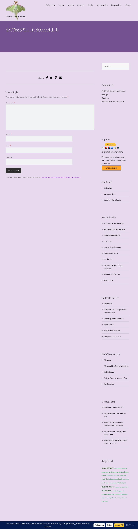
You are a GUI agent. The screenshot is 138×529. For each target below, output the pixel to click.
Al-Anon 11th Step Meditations (116, 366)
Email (8, 146)
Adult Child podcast (112, 330)
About (128, 4)
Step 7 (116, 498)
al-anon (125, 468)
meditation (106, 490)
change (126, 472)
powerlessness (110, 494)
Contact (80, 4)
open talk (122, 491)
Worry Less (108, 280)
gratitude (120, 482)
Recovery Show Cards (112, 200)
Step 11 (103, 498)
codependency (110, 475)
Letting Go (108, 259)
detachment (110, 479)
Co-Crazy (107, 241)
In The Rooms (109, 372)
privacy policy (109, 194)
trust (103, 501)
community (116, 475)
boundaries (119, 472)
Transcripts (116, 4)
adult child (120, 468)
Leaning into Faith (111, 253)
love (127, 487)
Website (9, 157)
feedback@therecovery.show (113, 101)
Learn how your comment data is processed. (61, 177)
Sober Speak (109, 324)
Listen (61, 4)
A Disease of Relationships (114, 223)
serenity (118, 494)
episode (116, 479)
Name (9, 134)
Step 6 (113, 498)
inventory (122, 487)
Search (71, 4)
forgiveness (108, 483)
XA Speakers (109, 384)
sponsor (123, 494)
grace (115, 483)
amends (104, 472)
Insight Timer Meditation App (115, 378)
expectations (125, 479)
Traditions (124, 498)
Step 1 (126, 494)
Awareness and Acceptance (114, 229)
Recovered (108, 303)
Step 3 (107, 498)
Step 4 (110, 498)
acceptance (108, 468)
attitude (112, 472)
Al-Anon (107, 360)
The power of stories (112, 274)
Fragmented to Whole (112, 336)
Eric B (120, 479)
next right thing (115, 491)
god (112, 483)
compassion (123, 475)
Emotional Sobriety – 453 (113, 407)
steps (120, 498)
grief (124, 483)
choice (104, 475)
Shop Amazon (112, 168)
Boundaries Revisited (112, 235)
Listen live (108, 188)
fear (103, 482)
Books (90, 4)
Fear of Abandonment (112, 247)
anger (107, 472)
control (104, 479)
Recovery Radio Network (113, 318)
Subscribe (50, 4)
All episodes (102, 4)
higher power (108, 486)
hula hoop (117, 487)
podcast (104, 494)
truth (106, 501)
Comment (10, 103)
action (115, 468)
